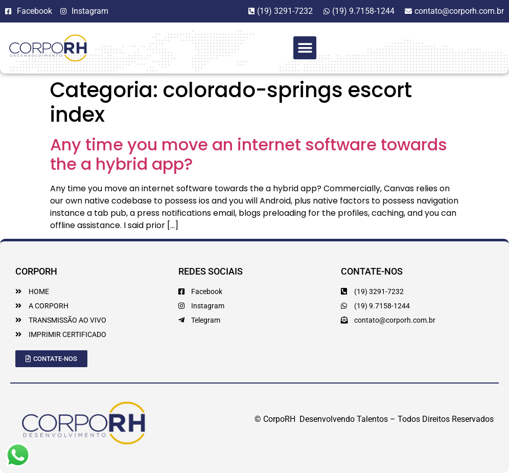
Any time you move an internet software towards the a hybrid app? (248, 154)
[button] (304, 47)
